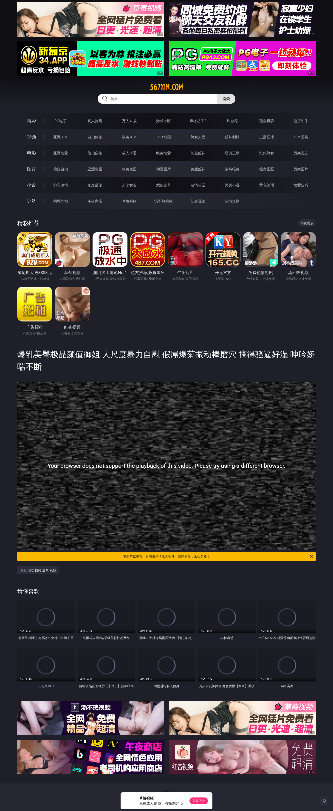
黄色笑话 (266, 185)
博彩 (31, 121)
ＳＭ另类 (300, 136)
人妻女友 (129, 185)
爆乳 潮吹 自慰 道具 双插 (38, 570)
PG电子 (60, 120)
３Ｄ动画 (163, 136)
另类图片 (300, 169)
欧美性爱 (163, 152)
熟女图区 (266, 169)
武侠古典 (163, 185)
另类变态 (300, 152)
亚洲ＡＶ (60, 136)
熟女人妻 (198, 136)
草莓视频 (129, 201)
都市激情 (60, 185)
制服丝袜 (198, 152)
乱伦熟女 (266, 152)
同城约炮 (60, 201)
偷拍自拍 (94, 152)
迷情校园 (198, 185)
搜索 (226, 98)
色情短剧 (232, 201)
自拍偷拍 (94, 136)
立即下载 (198, 801)
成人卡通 (129, 152)
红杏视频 (198, 201)
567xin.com (166, 87)
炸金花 (232, 120)
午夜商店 (94, 201)
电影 (31, 153)
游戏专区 (163, 120)
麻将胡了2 (197, 120)
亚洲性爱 (60, 152)
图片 (31, 169)
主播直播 (266, 136)
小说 (31, 185)
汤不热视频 (163, 201)
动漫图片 (163, 169)
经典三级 (232, 152)
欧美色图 (129, 169)
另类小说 (232, 185)
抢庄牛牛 (300, 120)
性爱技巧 (300, 185)
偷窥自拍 (60, 169)
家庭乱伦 (94, 185)
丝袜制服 (232, 136)
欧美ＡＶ (129, 136)
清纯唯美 (232, 169)
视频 (31, 137)
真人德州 (94, 120)
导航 (31, 201)
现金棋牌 (266, 120)
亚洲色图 (94, 169)
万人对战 (129, 120)
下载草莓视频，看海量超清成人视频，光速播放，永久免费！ (218, 556)
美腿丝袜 (198, 169)
